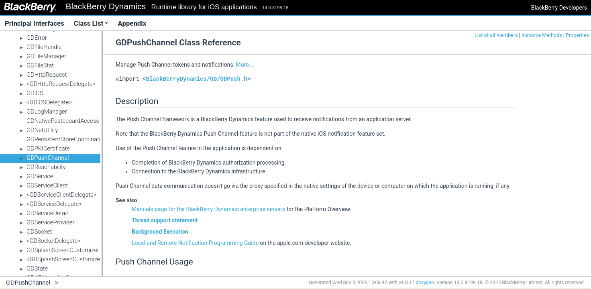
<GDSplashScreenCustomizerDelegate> (77, 259)
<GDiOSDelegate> (49, 102)
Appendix (132, 23)
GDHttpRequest (46, 74)
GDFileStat (40, 65)
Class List (91, 23)
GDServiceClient (47, 185)
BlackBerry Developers (559, 7)
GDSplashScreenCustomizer (62, 250)
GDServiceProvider (50, 222)
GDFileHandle (43, 47)
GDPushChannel (47, 157)
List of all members (496, 35)
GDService (39, 176)
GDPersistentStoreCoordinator (65, 139)
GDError (36, 37)
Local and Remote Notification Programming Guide (195, 243)
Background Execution (160, 231)
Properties (577, 35)
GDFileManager (46, 56)
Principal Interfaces (34, 23)
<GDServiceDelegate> (54, 204)
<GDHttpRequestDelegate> (61, 84)
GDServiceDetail (47, 213)
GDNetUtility (42, 130)
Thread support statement (165, 220)
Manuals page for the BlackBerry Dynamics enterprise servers (208, 209)
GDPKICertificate (48, 148)
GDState (37, 268)
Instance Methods (542, 35)
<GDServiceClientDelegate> (61, 194)
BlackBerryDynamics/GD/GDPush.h (196, 79)
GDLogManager (46, 111)
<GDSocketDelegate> (53, 240)
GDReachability (46, 167)
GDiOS (34, 93)
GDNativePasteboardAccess (62, 120)
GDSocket (39, 231)
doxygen (425, 282)
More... (244, 64)
